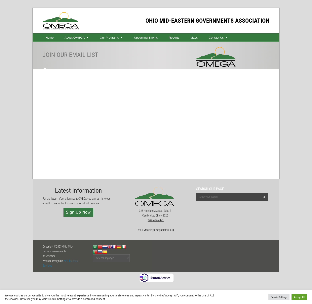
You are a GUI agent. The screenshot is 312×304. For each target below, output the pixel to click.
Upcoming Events (146, 37)
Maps (194, 37)
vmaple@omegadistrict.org (159, 229)
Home (50, 37)
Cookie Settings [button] (279, 297)
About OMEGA (77, 38)
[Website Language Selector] (111, 258)
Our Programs (111, 38)
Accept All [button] (299, 297)
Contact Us (218, 38)
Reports (174, 37)
